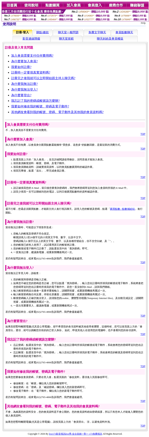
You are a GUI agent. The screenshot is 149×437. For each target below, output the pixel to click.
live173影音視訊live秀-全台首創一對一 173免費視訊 (75, 433)
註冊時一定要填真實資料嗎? (30, 72)
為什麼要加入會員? (24, 61)
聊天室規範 (66, 38)
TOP (143, 134)
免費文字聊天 (97, 32)
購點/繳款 (42, 32)
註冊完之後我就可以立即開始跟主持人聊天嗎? (43, 78)
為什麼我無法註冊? (24, 83)
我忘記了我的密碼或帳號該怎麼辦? (35, 100)
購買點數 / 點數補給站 (122, 208)
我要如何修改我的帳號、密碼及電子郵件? (40, 106)
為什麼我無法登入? (24, 89)
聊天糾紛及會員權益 (110, 38)
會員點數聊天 (124, 32)
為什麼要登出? (21, 95)
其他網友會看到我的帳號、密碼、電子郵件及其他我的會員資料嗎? (57, 112)
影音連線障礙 (31, 38)
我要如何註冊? (21, 67)
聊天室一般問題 (68, 32)
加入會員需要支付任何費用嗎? (32, 55)
